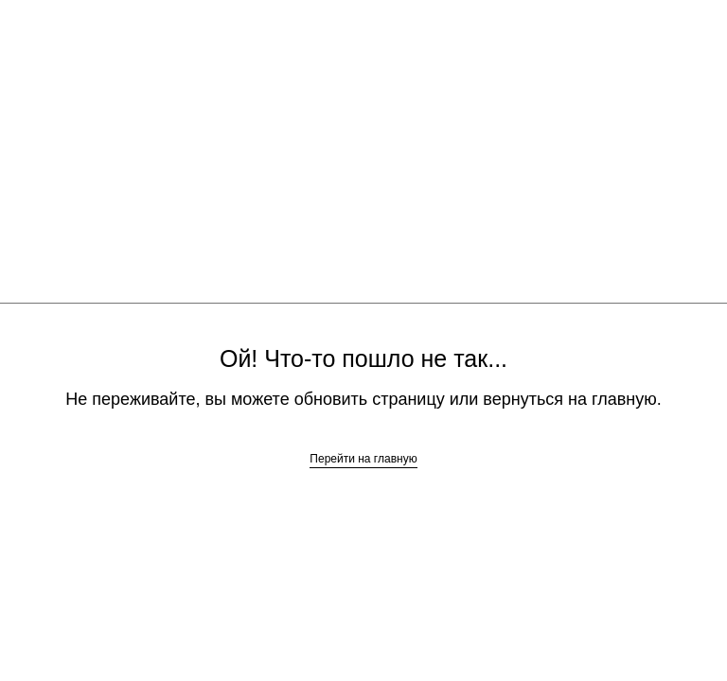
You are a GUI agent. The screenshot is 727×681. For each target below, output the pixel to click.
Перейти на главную (363, 458)
